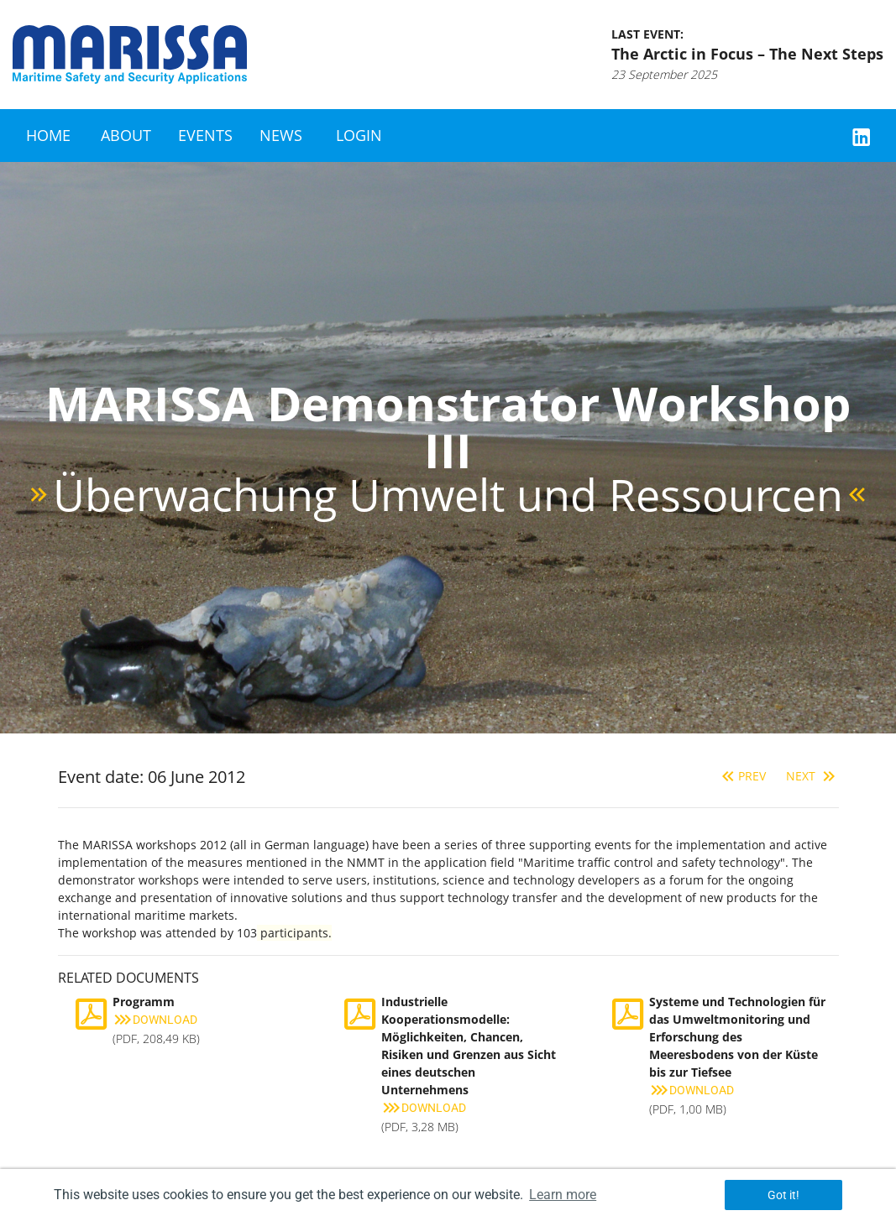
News (280, 135)
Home (48, 135)
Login (359, 135)
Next (812, 776)
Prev (742, 776)
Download (155, 1019)
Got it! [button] (783, 1195)
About (126, 135)
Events (205, 135)
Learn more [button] (562, 1195)
